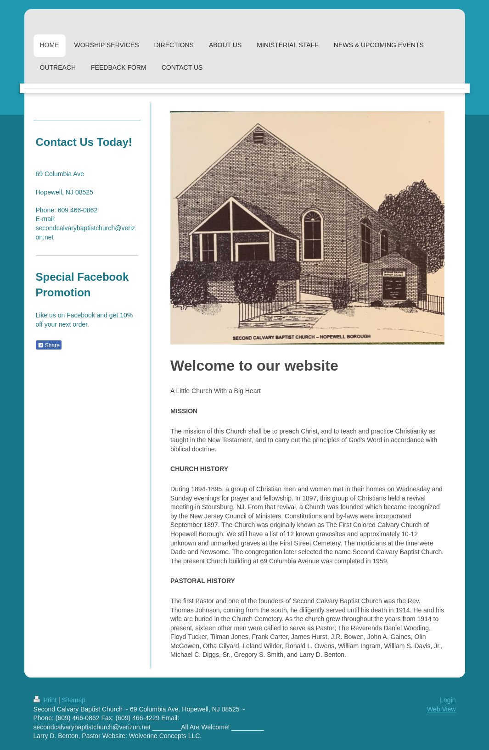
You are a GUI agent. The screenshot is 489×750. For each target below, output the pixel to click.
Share (49, 345)
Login (447, 700)
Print (46, 700)
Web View (441, 709)
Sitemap (73, 700)
